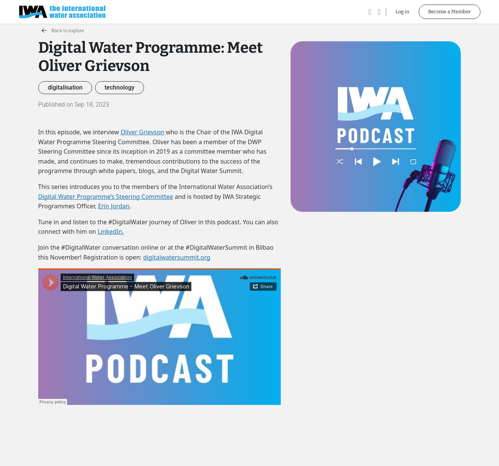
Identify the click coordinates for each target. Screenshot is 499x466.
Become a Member (449, 11)
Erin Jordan (114, 206)
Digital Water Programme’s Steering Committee (105, 196)
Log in (402, 11)
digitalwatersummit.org (176, 257)
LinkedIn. (111, 231)
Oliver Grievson (142, 132)
